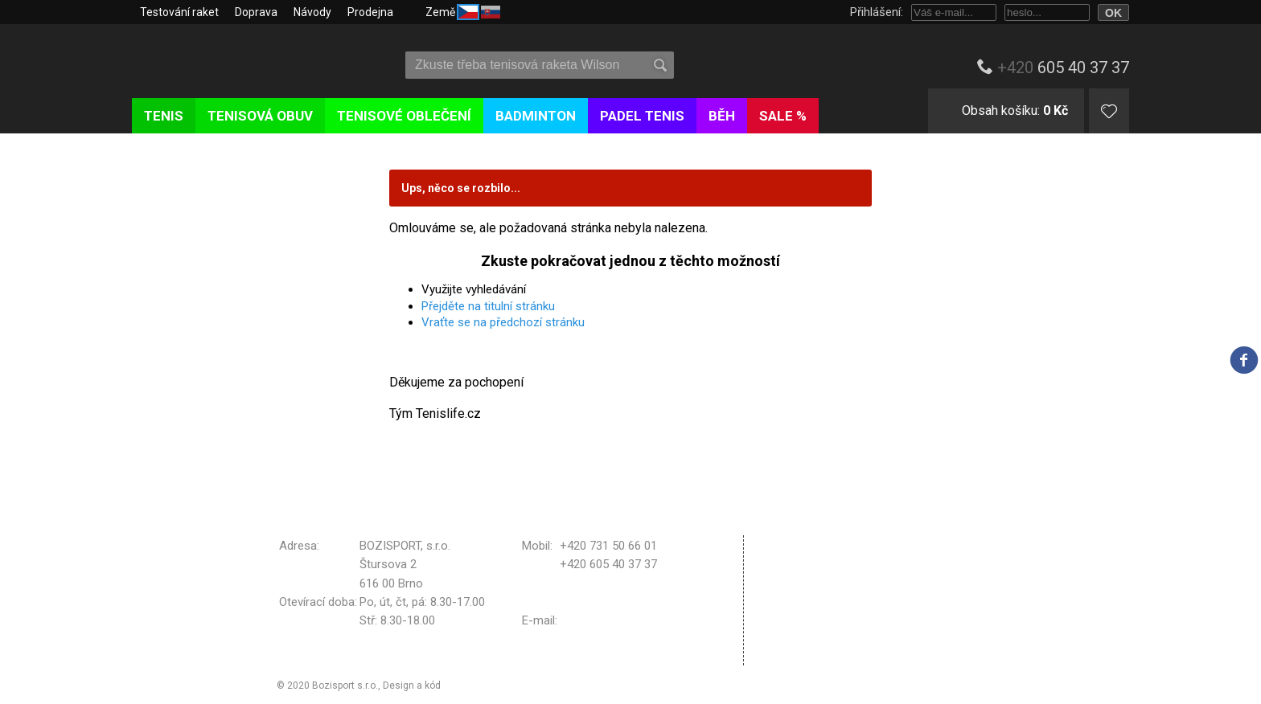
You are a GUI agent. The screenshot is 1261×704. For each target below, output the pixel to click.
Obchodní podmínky (820, 545)
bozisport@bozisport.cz (624, 620)
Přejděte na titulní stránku (488, 306)
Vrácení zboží (804, 614)
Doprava (256, 12)
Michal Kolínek (475, 685)
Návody (312, 12)
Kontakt (788, 654)
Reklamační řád (808, 594)
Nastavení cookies (816, 634)
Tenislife (226, 59)
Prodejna (370, 12)
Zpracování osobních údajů (839, 573)
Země (462, 11)
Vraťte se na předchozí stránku (503, 322)
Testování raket (179, 12)
